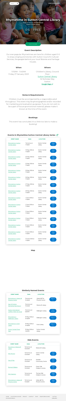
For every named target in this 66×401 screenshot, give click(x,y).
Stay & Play (11, 360)
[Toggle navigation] (6, 3)
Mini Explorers (12, 374)
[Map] (33, 269)
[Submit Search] (17, 3)
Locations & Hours (16, 396)
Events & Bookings (54, 3)
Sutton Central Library (47, 76)
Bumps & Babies (12, 367)
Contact (31, 396)
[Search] (12, 3)
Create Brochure (45, 396)
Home (7, 396)
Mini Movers (11, 353)
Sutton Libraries (54, 397)
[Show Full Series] (57, 135)
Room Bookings (10, 398)
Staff (36, 396)
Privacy (25, 396)
